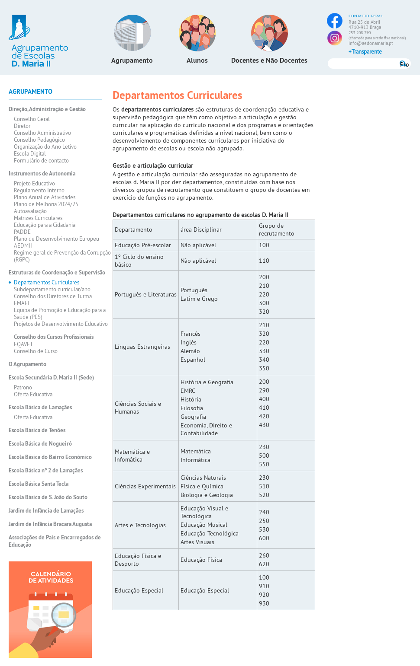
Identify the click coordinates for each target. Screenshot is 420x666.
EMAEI (21, 303)
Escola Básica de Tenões (37, 430)
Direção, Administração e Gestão (47, 109)
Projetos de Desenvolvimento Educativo (61, 323)
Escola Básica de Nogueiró (40, 443)
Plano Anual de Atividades (44, 197)
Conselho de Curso (36, 350)
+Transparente (365, 51)
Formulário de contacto (41, 160)
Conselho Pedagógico (39, 139)
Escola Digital (30, 153)
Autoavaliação (30, 210)
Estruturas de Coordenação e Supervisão (57, 272)
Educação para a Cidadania (44, 224)
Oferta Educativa (33, 394)
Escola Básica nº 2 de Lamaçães (46, 470)
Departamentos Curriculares (46, 282)
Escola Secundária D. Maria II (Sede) (51, 377)
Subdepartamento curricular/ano (52, 289)
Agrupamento (132, 60)
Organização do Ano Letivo (45, 146)
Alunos (197, 60)
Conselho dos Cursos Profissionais (54, 337)
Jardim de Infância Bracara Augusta (50, 524)
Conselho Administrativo (42, 132)
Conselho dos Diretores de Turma (53, 296)
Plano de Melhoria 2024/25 (46, 204)
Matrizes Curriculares (38, 217)
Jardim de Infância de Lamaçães (46, 510)
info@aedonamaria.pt (371, 43)
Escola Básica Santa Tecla (38, 484)
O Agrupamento (27, 364)
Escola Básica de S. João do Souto (48, 497)
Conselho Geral (32, 118)
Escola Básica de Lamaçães (40, 407)
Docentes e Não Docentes (269, 60)
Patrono (23, 387)
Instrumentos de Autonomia (42, 173)
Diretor (22, 125)
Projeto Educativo (34, 183)
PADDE (22, 231)
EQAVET (23, 344)
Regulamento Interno (39, 190)
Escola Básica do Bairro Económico (50, 457)
